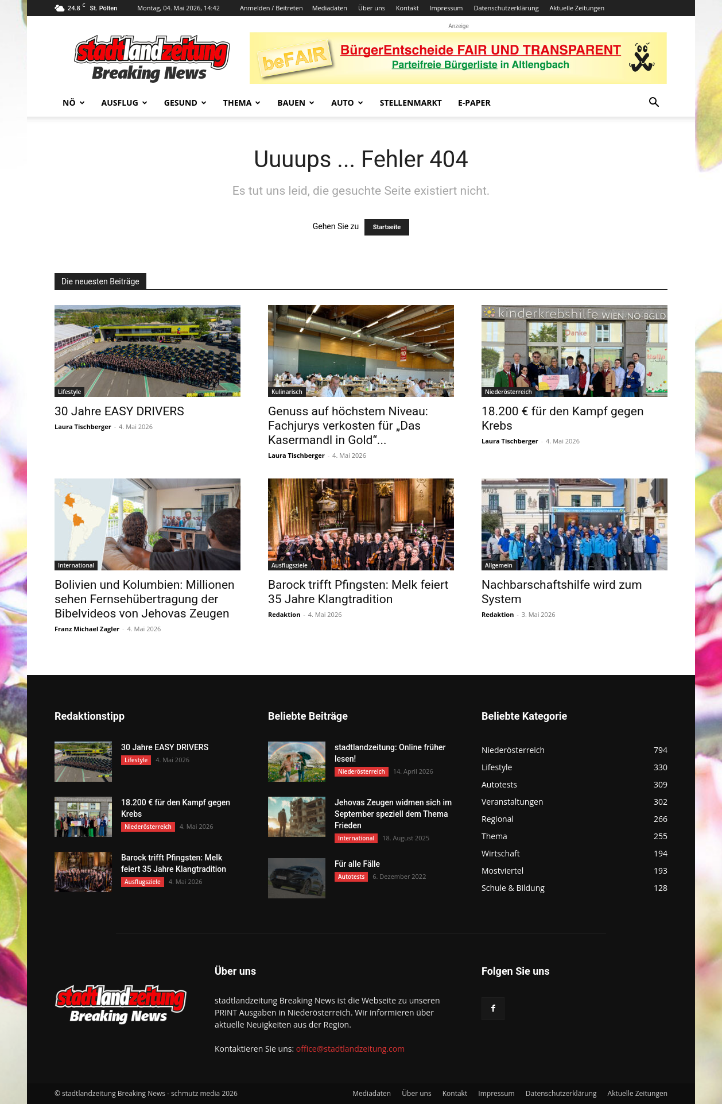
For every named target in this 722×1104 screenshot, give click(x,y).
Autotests (351, 877)
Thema (242, 102)
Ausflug (124, 102)
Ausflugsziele (289, 565)
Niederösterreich (508, 392)
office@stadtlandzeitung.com (350, 1048)
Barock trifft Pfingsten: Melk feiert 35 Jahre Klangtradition (358, 592)
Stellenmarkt (411, 102)
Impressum (446, 7)
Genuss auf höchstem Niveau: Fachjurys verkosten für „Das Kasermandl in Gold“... (348, 425)
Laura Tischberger (83, 426)
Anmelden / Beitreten (271, 7)
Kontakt (407, 7)
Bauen (296, 102)
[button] (653, 103)
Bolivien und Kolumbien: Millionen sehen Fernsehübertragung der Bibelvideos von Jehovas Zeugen (145, 599)
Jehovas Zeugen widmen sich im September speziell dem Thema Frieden (393, 814)
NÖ (74, 102)
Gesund (185, 102)
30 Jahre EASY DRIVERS (119, 411)
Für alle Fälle (357, 863)
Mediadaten (329, 7)
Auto (347, 102)
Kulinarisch (286, 392)
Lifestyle (69, 392)
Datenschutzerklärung (505, 7)
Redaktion (284, 614)
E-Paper (474, 102)
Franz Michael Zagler (87, 628)
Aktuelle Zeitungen (577, 7)
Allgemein (499, 565)
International (76, 565)
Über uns (371, 7)
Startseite (387, 227)
